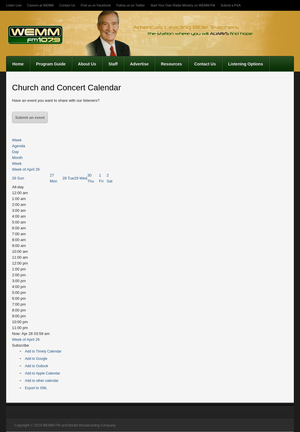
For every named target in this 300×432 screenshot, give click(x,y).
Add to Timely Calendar (43, 351)
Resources (171, 64)
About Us (87, 64)
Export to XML (36, 388)
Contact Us (67, 5)
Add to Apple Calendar (42, 373)
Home (18, 64)
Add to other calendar (42, 381)
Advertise (139, 64)
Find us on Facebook (96, 5)
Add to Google (36, 359)
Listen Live (14, 5)
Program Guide (51, 64)
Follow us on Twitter (130, 5)
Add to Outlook (36, 366)
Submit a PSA (231, 5)
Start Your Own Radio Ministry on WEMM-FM (182, 5)
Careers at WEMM (40, 5)
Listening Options (245, 64)
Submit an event (30, 117)
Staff (112, 64)
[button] (20, 345)
